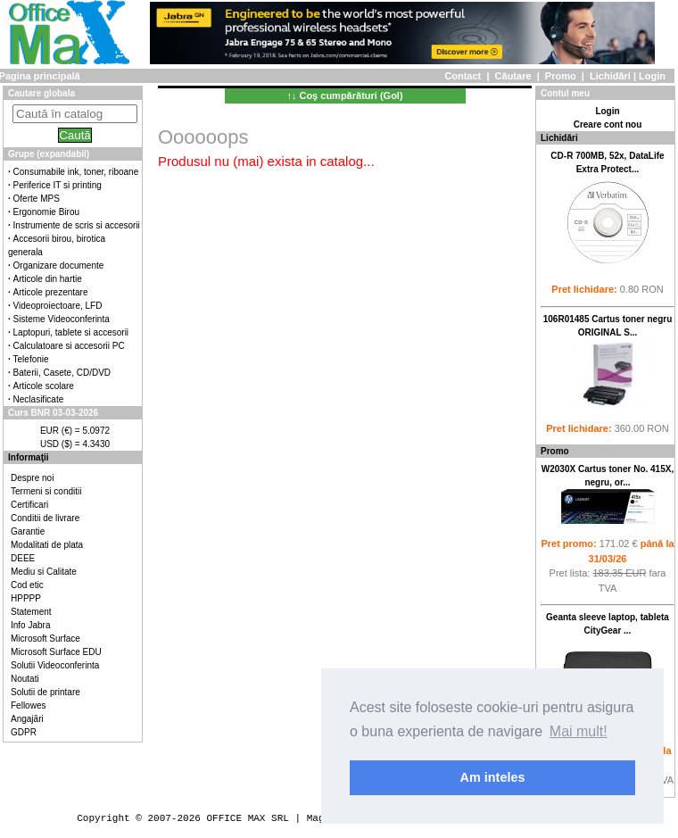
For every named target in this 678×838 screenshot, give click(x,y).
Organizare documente (58, 265)
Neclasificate (38, 399)
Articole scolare (43, 386)
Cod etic (27, 585)
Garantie (28, 531)
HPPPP (26, 598)
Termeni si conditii (46, 491)
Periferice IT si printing (57, 185)
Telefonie (31, 359)
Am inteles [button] (492, 777)
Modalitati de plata (47, 545)
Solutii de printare (45, 692)
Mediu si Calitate (44, 572)
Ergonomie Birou (46, 212)
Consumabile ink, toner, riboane (76, 172)
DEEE (23, 558)
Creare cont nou (608, 124)
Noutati (25, 679)
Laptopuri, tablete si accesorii (71, 332)
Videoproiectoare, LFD (58, 306)
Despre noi (32, 478)
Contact (462, 76)
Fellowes (28, 705)
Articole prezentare (50, 292)
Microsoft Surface (45, 638)
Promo (560, 76)
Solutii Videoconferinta (55, 665)
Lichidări (610, 76)
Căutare (513, 76)
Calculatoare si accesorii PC (69, 346)
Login (652, 76)
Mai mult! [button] (579, 731)
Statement (31, 612)
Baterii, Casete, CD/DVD (62, 373)
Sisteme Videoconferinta (61, 319)
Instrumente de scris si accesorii (76, 225)
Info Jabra (30, 625)
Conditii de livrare (45, 518)
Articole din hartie (47, 279)
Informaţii (28, 457)
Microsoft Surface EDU (56, 652)
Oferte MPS (36, 198)
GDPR (24, 732)
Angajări (27, 719)
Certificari (29, 505)
